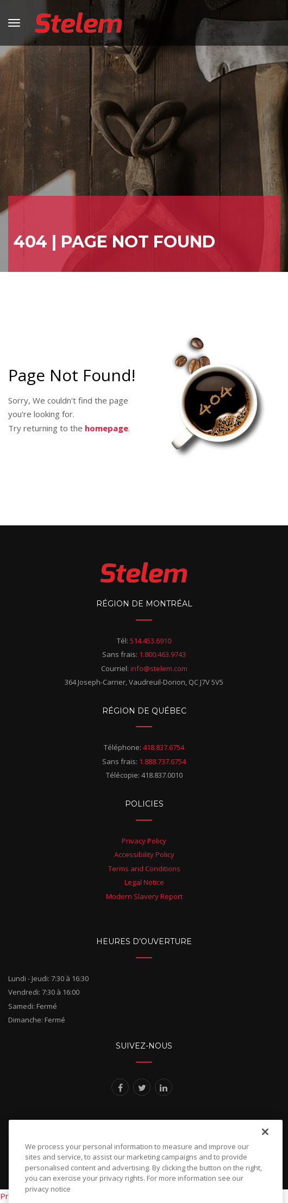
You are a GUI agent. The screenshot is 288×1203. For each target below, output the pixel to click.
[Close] (265, 1142)
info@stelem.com (158, 668)
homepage (106, 428)
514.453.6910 (150, 641)
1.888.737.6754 (162, 761)
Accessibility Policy (144, 854)
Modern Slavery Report (144, 896)
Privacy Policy (144, 841)
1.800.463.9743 (162, 654)
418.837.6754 (163, 747)
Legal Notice (144, 882)
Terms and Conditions (144, 868)
